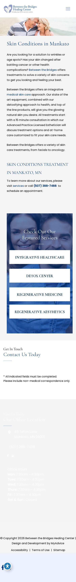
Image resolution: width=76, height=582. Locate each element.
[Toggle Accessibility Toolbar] (7, 566)
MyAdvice (57, 543)
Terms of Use (40, 550)
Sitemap (59, 550)
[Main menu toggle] (68, 9)
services (18, 186)
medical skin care (19, 95)
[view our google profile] (13, 456)
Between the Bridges (43, 70)
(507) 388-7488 (45, 186)
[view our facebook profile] (8, 456)
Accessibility (19, 550)
